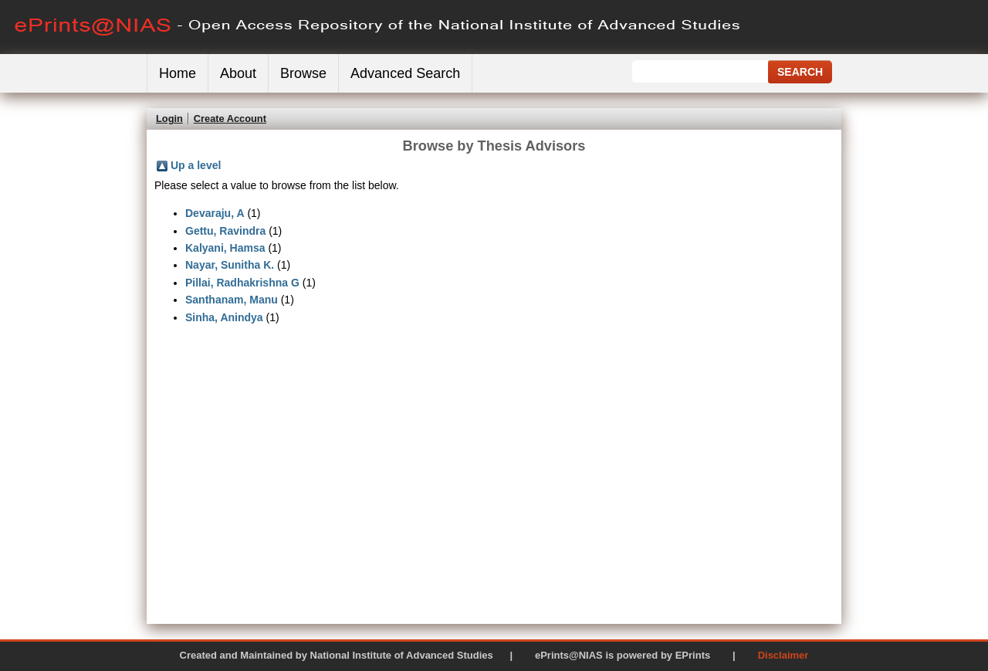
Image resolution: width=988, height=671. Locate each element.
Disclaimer (783, 655)
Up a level (196, 165)
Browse (303, 73)
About (238, 73)
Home (177, 73)
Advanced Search (405, 73)
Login (169, 118)
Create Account (230, 118)
